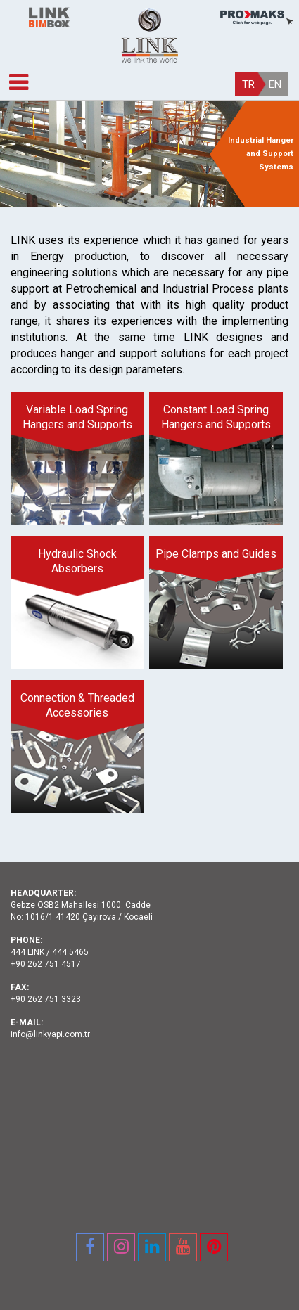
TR (248, 84)
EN (275, 84)
